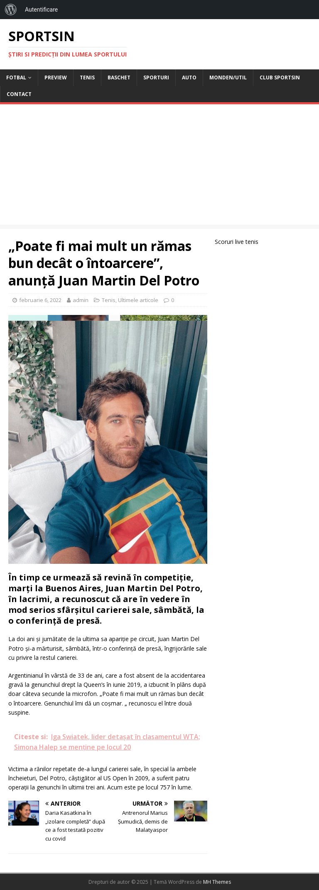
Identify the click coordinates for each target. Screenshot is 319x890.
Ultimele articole (138, 300)
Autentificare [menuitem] (41, 9)
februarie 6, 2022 (40, 300)
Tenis (87, 77)
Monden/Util (228, 77)
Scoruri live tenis (236, 242)
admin (80, 300)
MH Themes (217, 881)
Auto (189, 77)
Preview (55, 77)
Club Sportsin (280, 77)
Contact (19, 94)
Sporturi (156, 77)
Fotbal (16, 77)
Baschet (119, 77)
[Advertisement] (159, 166)
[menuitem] (11, 9)
